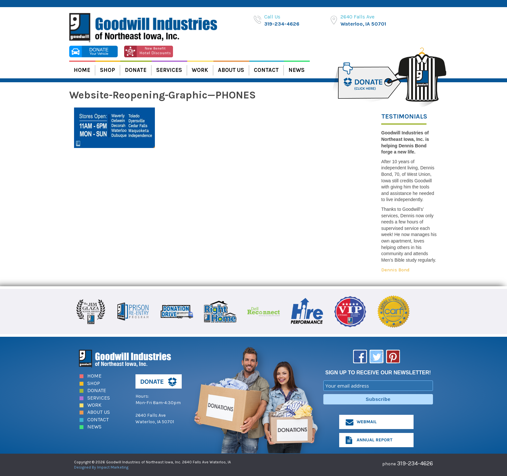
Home (82, 70)
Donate (135, 70)
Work (200, 70)
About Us (231, 70)
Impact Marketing (112, 467)
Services (169, 70)
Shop (107, 70)
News (296, 70)
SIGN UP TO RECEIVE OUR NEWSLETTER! (378, 372)
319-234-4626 (281, 24)
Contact (266, 70)
